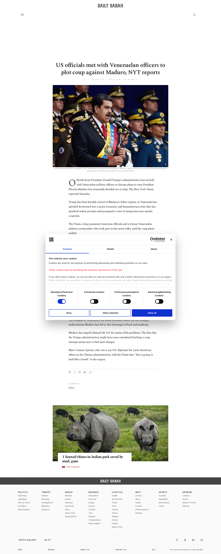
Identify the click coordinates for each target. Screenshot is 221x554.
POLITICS (23, 492)
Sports (163, 492)
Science (115, 513)
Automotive (93, 495)
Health (114, 495)
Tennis (161, 506)
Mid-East (68, 495)
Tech (90, 513)
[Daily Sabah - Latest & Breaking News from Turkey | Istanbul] (110, 5)
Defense (92, 516)
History (115, 520)
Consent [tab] (67, 249)
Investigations (47, 502)
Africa (67, 509)
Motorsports (164, 502)
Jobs (20, 550)
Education (46, 499)
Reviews (138, 513)
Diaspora (45, 509)
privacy (51, 550)
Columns (186, 495)
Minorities (46, 506)
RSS (153, 550)
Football (162, 495)
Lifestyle (117, 492)
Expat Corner (117, 527)
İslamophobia (70, 516)
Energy (91, 502)
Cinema (138, 495)
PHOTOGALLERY (73, 467)
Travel (114, 502)
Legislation (22, 499)
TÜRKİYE (46, 492)
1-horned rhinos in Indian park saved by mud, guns (93, 459)
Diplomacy (22, 495)
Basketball (163, 499)
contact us (121, 550)
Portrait (138, 506)
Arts (138, 492)
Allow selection (110, 313)
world (71, 388)
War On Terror (24, 502)
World (69, 492)
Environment (117, 499)
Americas (69, 502)
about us (85, 550)
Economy (92, 499)
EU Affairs (22, 506)
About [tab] (154, 249)
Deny (69, 313)
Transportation (95, 520)
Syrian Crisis (70, 513)
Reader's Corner (189, 502)
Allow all (152, 313)
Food (114, 506)
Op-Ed (185, 499)
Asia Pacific (69, 506)
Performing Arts (141, 509)
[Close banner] (171, 239)
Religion (115, 516)
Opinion (187, 492)
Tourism (92, 509)
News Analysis (24, 509)
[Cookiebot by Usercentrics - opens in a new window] (152, 239)
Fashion (115, 509)
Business (94, 492)
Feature (115, 523)
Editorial (185, 506)
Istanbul (45, 495)
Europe (68, 499)
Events (138, 502)
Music (137, 499)
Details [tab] (110, 249)
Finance (92, 506)
